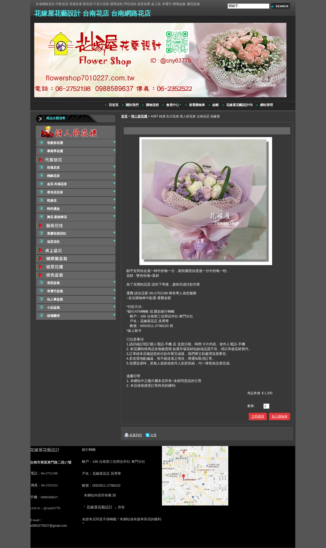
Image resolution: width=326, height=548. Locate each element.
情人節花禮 (139, 116)
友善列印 (135, 435)
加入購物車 (280, 416)
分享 (153, 435)
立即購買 (257, 416)
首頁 (124, 116)
